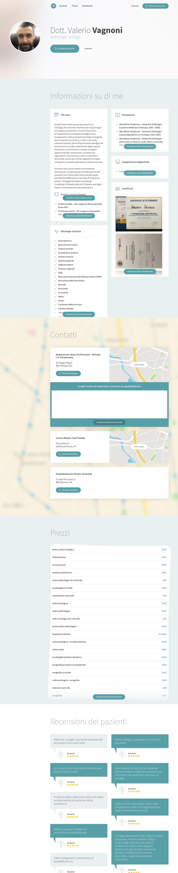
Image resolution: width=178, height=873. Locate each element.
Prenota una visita (155, 6)
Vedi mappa (139, 364)
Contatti (135, 6)
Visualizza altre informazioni (79, 198)
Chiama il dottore (68, 373)
